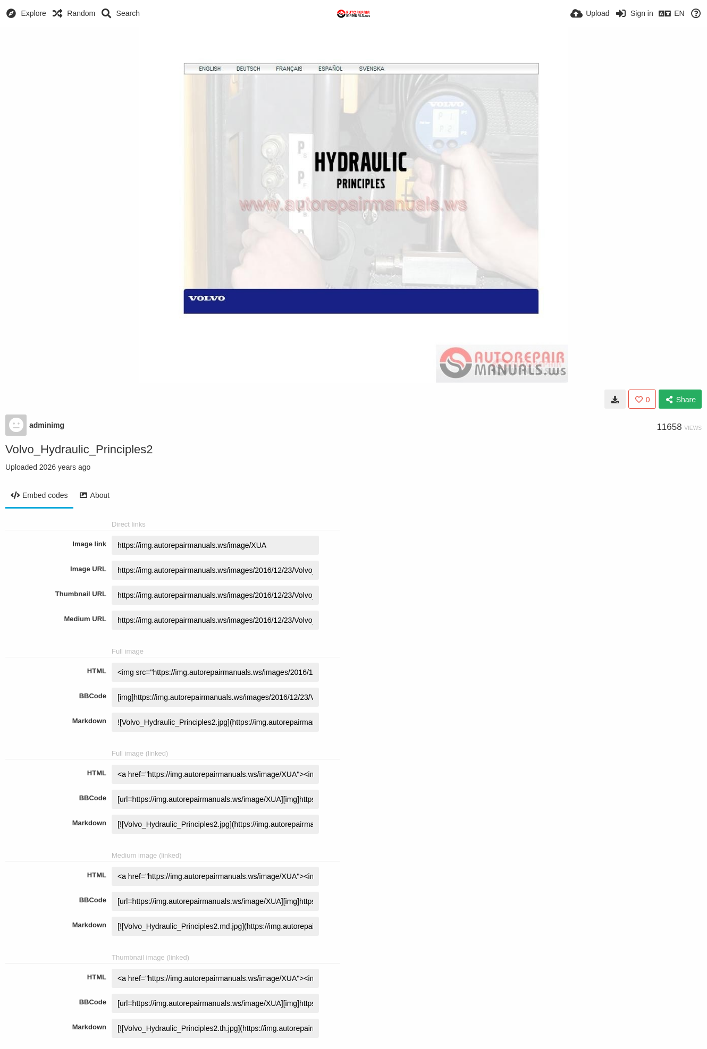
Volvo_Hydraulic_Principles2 (79, 449)
